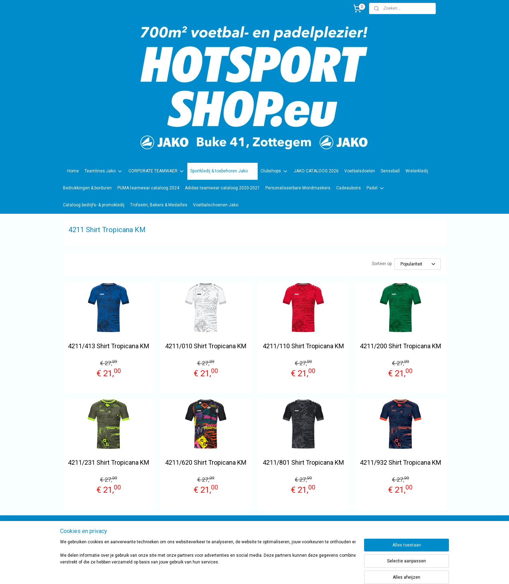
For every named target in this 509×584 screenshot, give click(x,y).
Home (73, 170)
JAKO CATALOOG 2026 (316, 170)
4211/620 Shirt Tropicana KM (205, 462)
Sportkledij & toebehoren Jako (222, 171)
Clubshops (274, 171)
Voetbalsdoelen (359, 170)
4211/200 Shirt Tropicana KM (400, 346)
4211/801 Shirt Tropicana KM (303, 462)
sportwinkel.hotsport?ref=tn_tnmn (247, 533)
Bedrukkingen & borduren (87, 187)
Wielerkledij (416, 170)
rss (286, 571)
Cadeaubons (348, 187)
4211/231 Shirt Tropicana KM (108, 462)
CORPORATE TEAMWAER (156, 171)
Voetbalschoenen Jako (215, 204)
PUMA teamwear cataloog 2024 (148, 187)
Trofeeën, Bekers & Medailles (158, 204)
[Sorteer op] (417, 264)
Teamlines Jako (103, 171)
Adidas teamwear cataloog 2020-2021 (222, 187)
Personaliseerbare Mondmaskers (297, 187)
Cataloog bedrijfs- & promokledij (93, 204)
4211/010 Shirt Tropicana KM (205, 346)
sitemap (272, 571)
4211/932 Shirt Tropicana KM (400, 462)
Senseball (390, 170)
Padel (376, 188)
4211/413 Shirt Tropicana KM (108, 346)
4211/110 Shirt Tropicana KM (303, 346)
